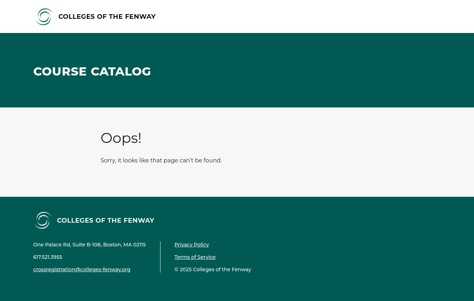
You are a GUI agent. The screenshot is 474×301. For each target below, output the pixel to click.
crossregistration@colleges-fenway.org (82, 269)
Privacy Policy (192, 244)
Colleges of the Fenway (107, 16)
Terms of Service (195, 257)
